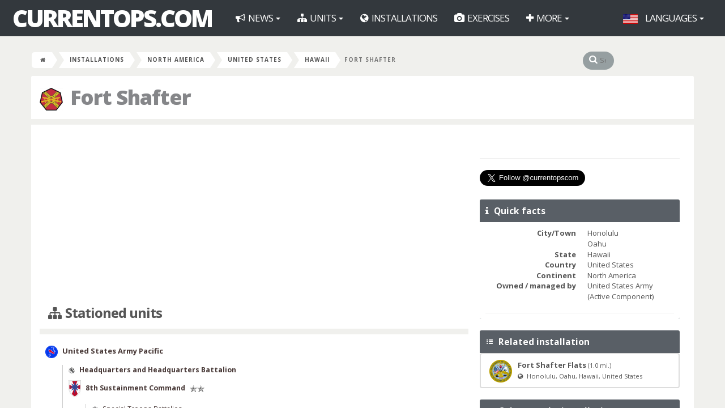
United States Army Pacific (112, 351)
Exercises (481, 17)
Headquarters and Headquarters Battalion (157, 370)
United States (255, 59)
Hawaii (317, 59)
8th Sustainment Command (135, 388)
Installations (398, 17)
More (547, 17)
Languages (663, 17)
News (258, 17)
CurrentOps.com (112, 18)
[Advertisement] (254, 215)
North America (175, 59)
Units (320, 17)
